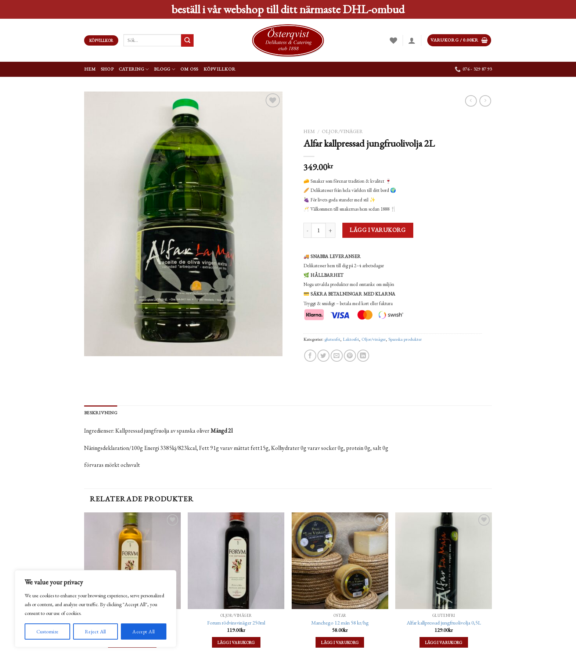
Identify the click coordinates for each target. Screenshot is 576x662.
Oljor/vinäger (342, 131)
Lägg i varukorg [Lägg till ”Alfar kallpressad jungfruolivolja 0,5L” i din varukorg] (443, 642)
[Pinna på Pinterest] (350, 356)
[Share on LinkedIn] (363, 356)
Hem (90, 69)
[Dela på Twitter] (323, 356)
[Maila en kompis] (337, 356)
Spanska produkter (405, 339)
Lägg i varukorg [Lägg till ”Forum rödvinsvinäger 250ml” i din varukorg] (236, 642)
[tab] (100, 412)
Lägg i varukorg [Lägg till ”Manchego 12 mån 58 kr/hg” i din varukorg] (340, 642)
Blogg (164, 69)
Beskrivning (100, 412)
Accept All (143, 631)
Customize (47, 631)
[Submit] (187, 40)
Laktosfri (351, 339)
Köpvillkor (220, 69)
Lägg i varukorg (378, 230)
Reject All (95, 631)
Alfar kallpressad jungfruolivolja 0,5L (444, 622)
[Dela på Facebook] (310, 356)
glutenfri (332, 339)
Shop (107, 69)
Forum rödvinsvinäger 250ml (236, 622)
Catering (134, 69)
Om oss (189, 69)
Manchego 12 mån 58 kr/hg (340, 622)
